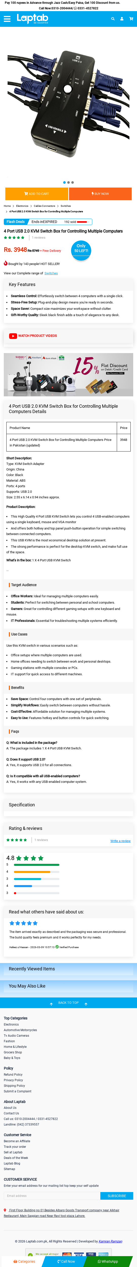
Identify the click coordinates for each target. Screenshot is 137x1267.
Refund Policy (13, 1074)
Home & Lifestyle (15, 1047)
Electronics (11, 1024)
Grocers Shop (13, 1052)
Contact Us (11, 1113)
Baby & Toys (12, 1058)
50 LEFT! (81, 251)
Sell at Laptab (13, 1152)
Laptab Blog (12, 1163)
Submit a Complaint (17, 1091)
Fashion (9, 1041)
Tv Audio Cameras (16, 1035)
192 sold (70, 222)
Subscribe (117, 1196)
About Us (10, 1108)
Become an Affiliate (17, 1141)
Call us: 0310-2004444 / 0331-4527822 (31, 1119)
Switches (51, 273)
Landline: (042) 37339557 (21, 1124)
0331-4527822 (85, 8)
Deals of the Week (16, 1158)
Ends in (37, 222)
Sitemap (9, 1169)
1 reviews (38, 237)
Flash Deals (16, 222)
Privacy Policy (13, 1080)
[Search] (68, 1196)
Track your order (15, 1147)
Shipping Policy (14, 1086)
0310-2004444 (62, 8)
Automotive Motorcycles (20, 1030)
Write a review (120, 841)
